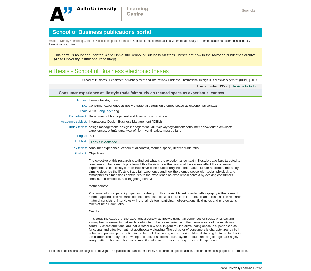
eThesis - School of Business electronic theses (109, 71)
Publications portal (106, 41)
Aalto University (59, 41)
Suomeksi (249, 10)
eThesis (126, 41)
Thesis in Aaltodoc (244, 86)
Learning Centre (82, 41)
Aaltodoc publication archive (234, 55)
